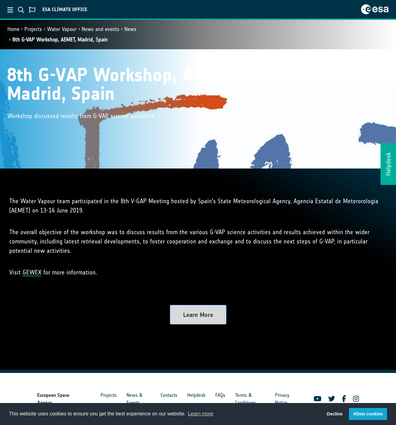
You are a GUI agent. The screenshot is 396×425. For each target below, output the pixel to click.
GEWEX (32, 272)
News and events (100, 29)
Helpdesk (196, 395)
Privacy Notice (282, 398)
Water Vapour (62, 29)
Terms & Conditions (245, 398)
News (130, 29)
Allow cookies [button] (368, 413)
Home (13, 29)
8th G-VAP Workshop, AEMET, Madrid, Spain (60, 40)
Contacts (169, 395)
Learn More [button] (198, 314)
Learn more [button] (200, 413)
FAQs (220, 395)
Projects (33, 29)
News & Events (134, 398)
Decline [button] (334, 413)
